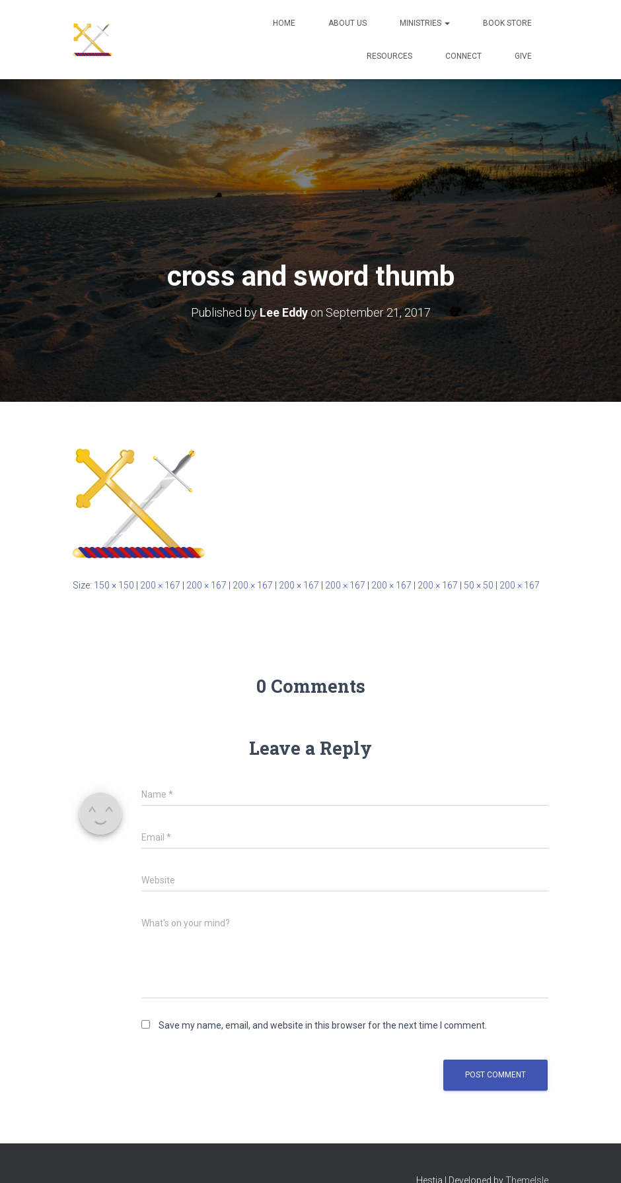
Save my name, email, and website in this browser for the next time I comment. (323, 1025)
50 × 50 (478, 584)
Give (523, 56)
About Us (347, 23)
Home (284, 23)
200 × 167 (160, 584)
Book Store (507, 23)
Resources (389, 56)
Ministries (425, 23)
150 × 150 (114, 584)
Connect (463, 56)
